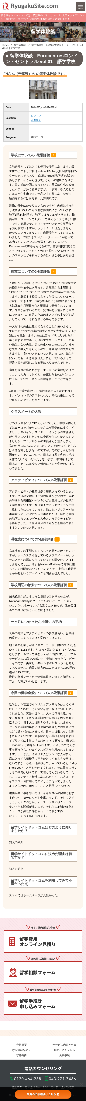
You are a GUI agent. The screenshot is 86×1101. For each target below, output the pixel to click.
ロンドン (36, 115)
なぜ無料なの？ (21, 1049)
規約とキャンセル (64, 1049)
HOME (5, 44)
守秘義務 (21, 1055)
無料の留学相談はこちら (43, 1094)
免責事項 (64, 1055)
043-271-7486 (62, 1078)
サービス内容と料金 (64, 1044)
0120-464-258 (27, 1078)
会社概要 (21, 1044)
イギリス (36, 120)
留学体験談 (20, 44)
